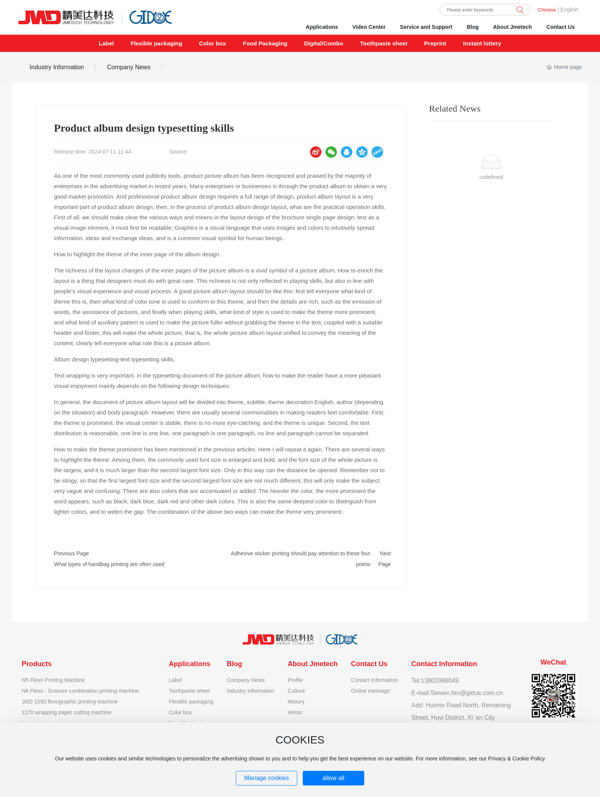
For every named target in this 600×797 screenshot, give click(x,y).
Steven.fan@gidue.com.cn (466, 693)
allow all (333, 778)
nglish (571, 10)
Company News (128, 67)
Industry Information (57, 67)
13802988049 (439, 680)
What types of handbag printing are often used (109, 564)
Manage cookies (266, 778)
